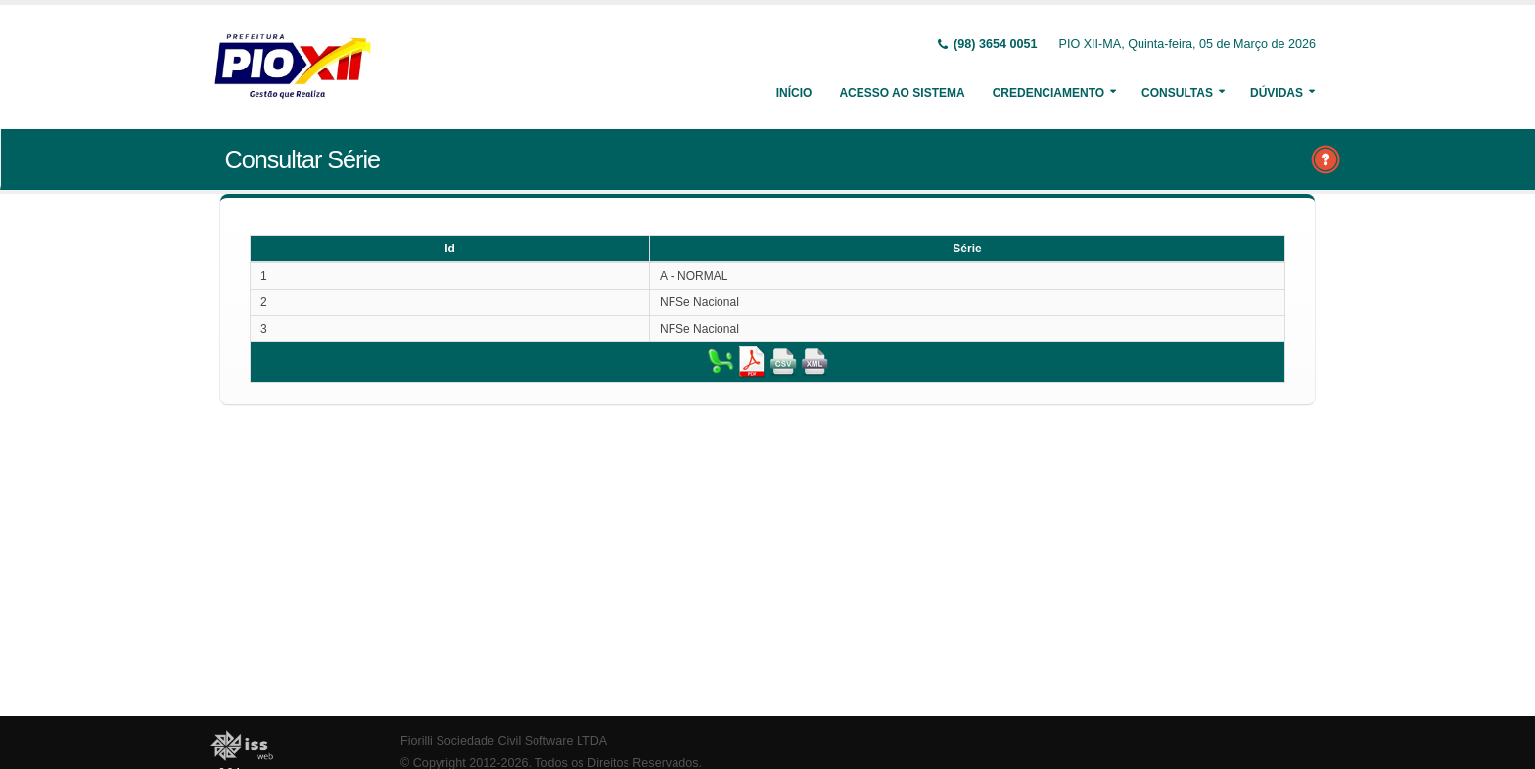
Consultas (1177, 93)
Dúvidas (1276, 93)
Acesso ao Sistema (901, 93)
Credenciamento (1048, 93)
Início (794, 93)
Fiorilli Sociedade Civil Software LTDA (503, 740)
